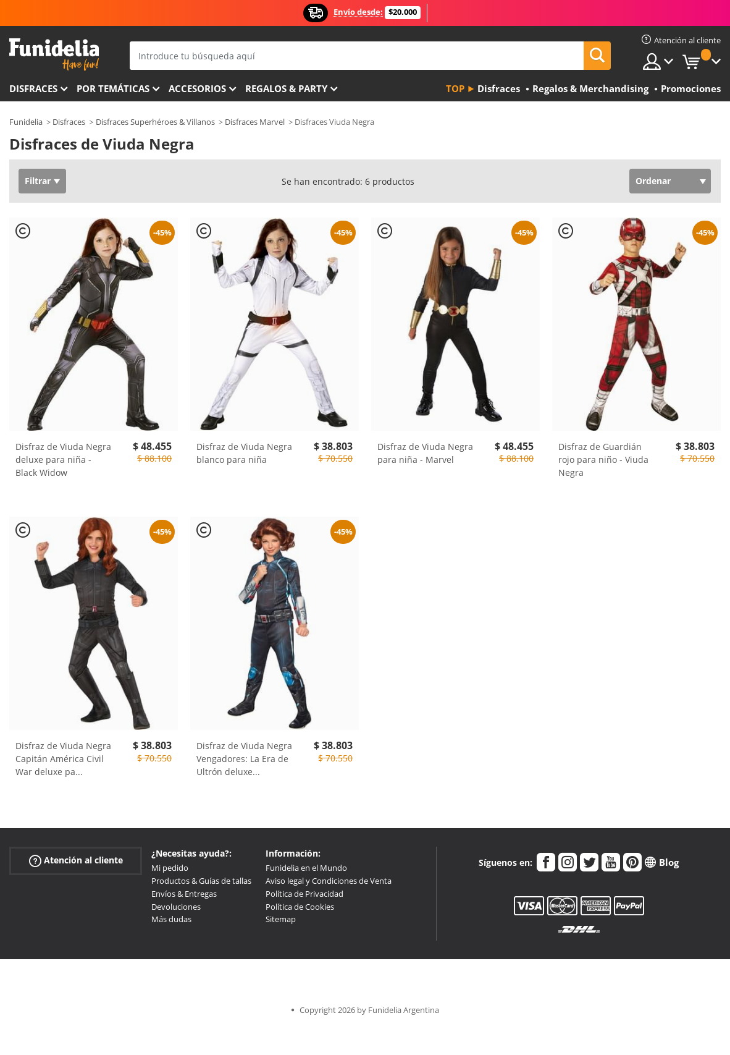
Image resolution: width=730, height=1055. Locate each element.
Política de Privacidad (304, 893)
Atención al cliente (76, 860)
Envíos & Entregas (184, 893)
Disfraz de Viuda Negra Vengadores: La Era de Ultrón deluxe (244, 758)
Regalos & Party (286, 88)
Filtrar (38, 181)
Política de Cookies (300, 906)
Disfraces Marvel (255, 121)
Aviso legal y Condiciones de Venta (329, 880)
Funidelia (26, 121)
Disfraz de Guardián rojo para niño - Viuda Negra (603, 459)
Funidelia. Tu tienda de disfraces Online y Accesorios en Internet (54, 54)
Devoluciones (176, 906)
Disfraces (33, 88)
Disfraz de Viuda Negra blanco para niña (244, 453)
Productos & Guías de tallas (201, 880)
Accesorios (197, 88)
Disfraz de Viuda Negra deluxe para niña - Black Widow (63, 459)
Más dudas (171, 919)
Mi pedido (169, 867)
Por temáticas (113, 88)
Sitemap (281, 919)
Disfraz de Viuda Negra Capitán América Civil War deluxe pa (63, 758)
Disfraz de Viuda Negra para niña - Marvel (425, 453)
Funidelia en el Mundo (306, 867)
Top (455, 88)
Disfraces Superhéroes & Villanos (155, 121)
